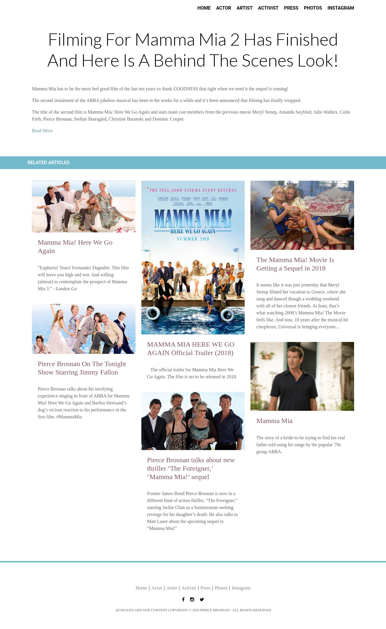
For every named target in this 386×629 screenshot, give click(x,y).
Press (291, 8)
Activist (268, 8)
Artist (244, 8)
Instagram (341, 8)
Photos (313, 8)
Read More (42, 130)
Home (203, 8)
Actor (223, 8)
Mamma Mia (274, 420)
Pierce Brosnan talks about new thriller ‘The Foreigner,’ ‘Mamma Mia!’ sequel (191, 468)
